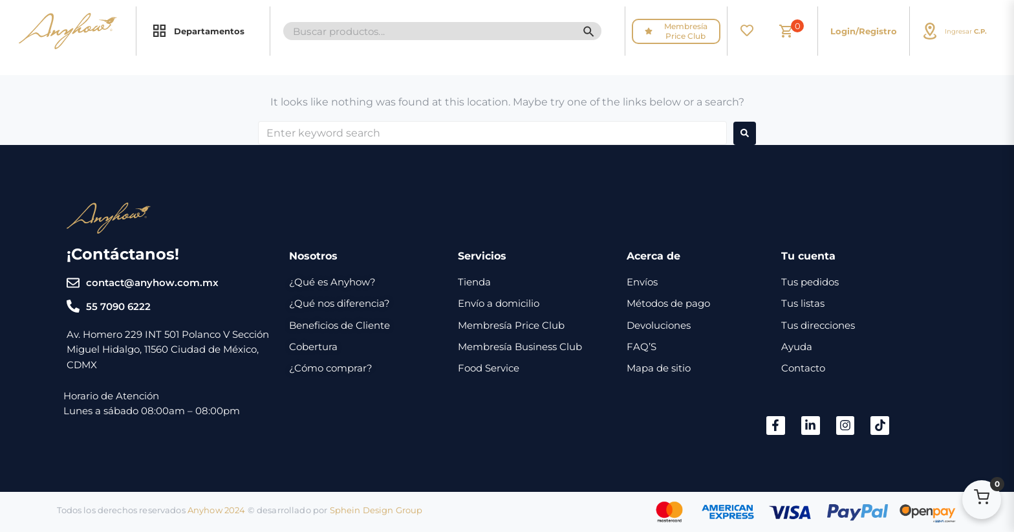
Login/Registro (863, 31)
